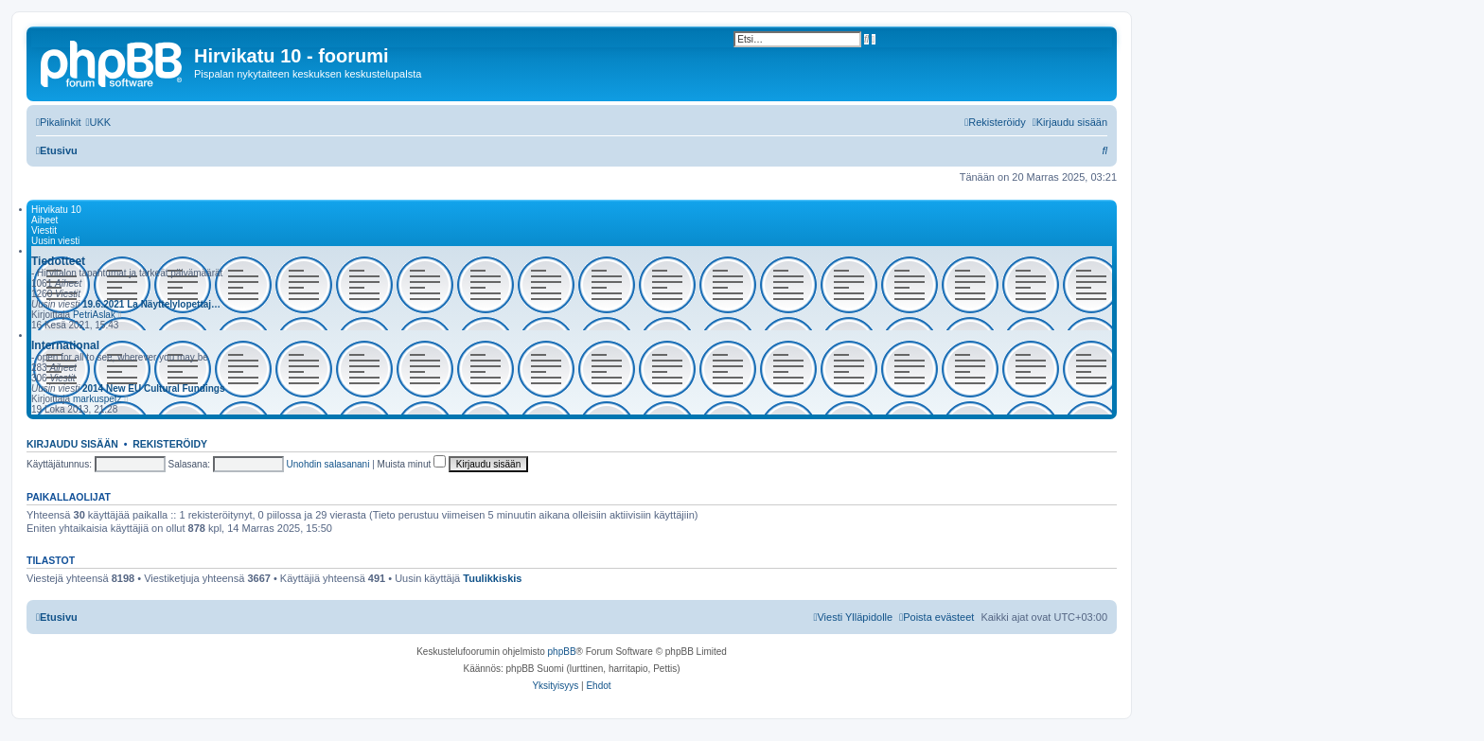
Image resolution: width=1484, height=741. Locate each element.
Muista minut (412, 464)
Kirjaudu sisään (72, 444)
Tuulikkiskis (492, 578)
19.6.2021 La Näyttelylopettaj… (151, 304)
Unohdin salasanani (328, 464)
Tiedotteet (58, 261)
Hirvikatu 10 (56, 209)
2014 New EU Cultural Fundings (153, 388)
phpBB (562, 651)
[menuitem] (98, 122)
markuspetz (97, 399)
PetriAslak (94, 314)
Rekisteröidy (169, 444)
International (65, 345)
